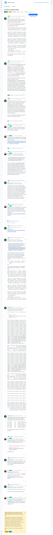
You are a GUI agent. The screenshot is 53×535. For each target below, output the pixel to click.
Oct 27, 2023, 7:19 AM (18, 415)
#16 (25, 438)
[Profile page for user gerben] (5, 18)
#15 (25, 415)
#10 (25, 182)
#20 (25, 497)
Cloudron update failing (18, 154)
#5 (25, 62)
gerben (10, 16)
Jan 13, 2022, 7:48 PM (16, 239)
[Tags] (1, 5)
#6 (25, 100)
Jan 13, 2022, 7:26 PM (18, 205)
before (17, 195)
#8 (25, 135)
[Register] (52, 3)
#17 (25, 459)
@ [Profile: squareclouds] (10, 439)
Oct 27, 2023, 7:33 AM (18, 438)
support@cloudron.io (11, 477)
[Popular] (1, 7)
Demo (41, 2)
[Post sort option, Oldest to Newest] (33, 16)
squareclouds (9, 307)
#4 (25, 17)
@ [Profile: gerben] (9, 127)
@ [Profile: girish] (8, 183)
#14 (25, 307)
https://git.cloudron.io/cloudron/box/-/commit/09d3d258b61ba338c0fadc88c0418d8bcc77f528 (16, 142)
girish (8, 135)
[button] (1, 531)
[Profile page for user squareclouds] (5, 308)
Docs (45, 2)
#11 (25, 205)
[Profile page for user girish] (5, 126)
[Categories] (1, 1)
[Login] (52, 1)
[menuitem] (52, 1)
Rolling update (22, 163)
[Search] (1, 12)
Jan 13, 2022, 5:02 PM (16, 17)
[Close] (25, 512)
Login (10, 531)
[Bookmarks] (1, 9)
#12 (25, 227)
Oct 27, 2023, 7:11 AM (18, 307)
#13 (25, 239)
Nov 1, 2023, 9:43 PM (18, 497)
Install (47, 2)
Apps (35, 2)
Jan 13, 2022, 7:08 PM (18, 153)
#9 (25, 153)
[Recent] (1, 3)
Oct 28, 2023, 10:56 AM (19, 459)
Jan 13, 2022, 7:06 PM (18, 135)
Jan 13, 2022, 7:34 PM (16, 227)
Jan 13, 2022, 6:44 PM (16, 62)
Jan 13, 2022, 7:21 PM (16, 182)
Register (6, 531)
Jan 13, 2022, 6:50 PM (16, 100)
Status (38, 2)
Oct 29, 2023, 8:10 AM (18, 470)
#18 (25, 470)
